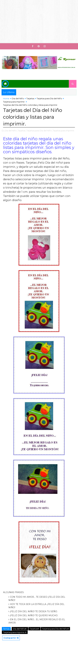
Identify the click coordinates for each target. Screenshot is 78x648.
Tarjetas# (34, 628)
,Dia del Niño (10, 130)
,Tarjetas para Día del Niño (39, 130)
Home (6, 98)
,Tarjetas (21, 130)
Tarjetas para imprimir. (14, 101)
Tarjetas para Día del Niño (49, 98)
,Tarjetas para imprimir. (63, 130)
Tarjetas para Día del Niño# (55, 628)
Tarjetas (30, 98)
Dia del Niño (18, 98)
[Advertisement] (39, 21)
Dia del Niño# (20, 628)
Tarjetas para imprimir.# (14, 632)
